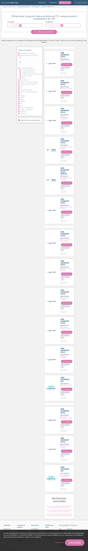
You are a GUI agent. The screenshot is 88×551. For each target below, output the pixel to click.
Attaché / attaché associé (28, 84)
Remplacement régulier (27, 53)
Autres (23, 78)
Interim (22, 98)
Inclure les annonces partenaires (30, 120)
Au (20, 62)
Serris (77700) (66, 61)
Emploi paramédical (23, 7)
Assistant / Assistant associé (29, 82)
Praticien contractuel (26, 108)
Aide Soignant (35, 7)
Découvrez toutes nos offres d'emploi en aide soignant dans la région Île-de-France (60, 477)
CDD (21, 86)
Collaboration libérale (28, 72)
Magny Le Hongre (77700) (67, 310)
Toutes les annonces (9, 7)
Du (20, 57)
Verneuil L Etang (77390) (66, 198)
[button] (65, 3)
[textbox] (22, 25)
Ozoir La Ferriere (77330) (66, 256)
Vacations (23, 113)
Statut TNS (23, 112)
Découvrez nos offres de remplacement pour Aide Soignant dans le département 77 (60, 473)
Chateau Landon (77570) (67, 141)
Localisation (49, 22)
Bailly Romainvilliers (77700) (67, 113)
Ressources (42, 2)
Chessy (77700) (66, 87)
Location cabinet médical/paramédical (32, 74)
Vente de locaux (26, 76)
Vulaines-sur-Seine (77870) (67, 446)
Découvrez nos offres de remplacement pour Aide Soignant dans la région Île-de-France (60, 481)
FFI (21, 94)
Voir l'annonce (69, 64)
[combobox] (25, 25)
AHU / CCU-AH (24, 80)
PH (21, 106)
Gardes (22, 96)
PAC (21, 104)
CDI (21, 88)
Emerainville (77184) (68, 420)
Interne (22, 100)
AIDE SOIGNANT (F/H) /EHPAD (65, 163)
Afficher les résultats (44, 32)
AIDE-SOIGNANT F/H (65, 357)
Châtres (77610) (66, 363)
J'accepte (74, 542)
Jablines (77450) (67, 337)
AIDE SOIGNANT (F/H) (65, 55)
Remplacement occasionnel (29, 55)
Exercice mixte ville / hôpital (28, 92)
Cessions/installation (26, 68)
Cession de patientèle (28, 70)
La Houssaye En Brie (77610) (67, 229)
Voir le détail (59, 543)
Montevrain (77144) (67, 283)
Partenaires (53, 2)
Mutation (23, 102)
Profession (10, 22)
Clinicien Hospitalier (26, 90)
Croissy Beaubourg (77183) (67, 393)
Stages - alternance (26, 110)
